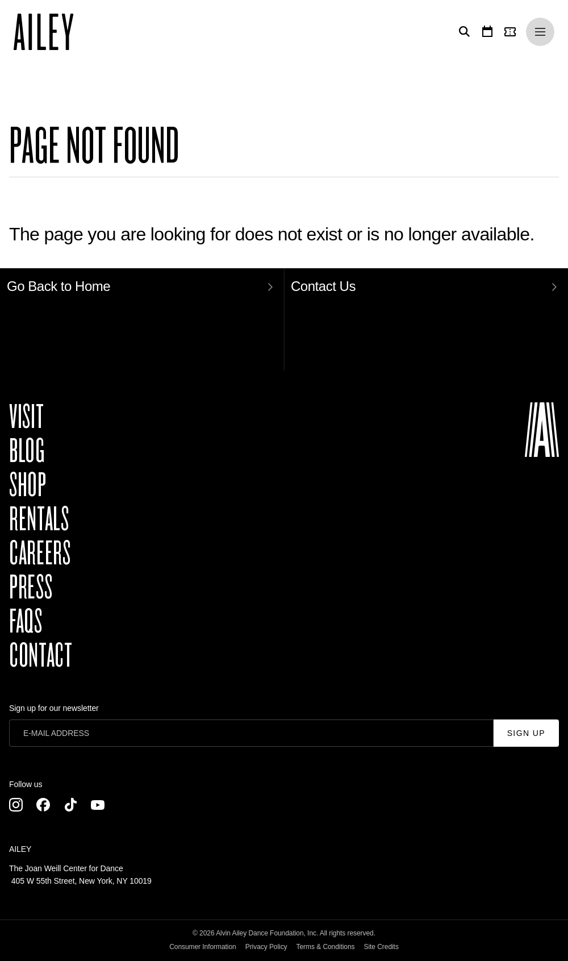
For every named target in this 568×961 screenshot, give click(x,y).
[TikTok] (70, 805)
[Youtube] (98, 805)
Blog (27, 451)
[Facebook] (43, 805)
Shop (28, 485)
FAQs (26, 621)
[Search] (462, 32)
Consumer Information (202, 947)
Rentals (39, 519)
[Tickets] (512, 32)
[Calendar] (487, 32)
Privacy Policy (266, 947)
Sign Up (526, 733)
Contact (40, 656)
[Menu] (540, 32)
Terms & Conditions (325, 947)
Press (30, 587)
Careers (39, 553)
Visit (26, 417)
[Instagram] (16, 805)
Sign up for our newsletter (54, 708)
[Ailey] (49, 32)
